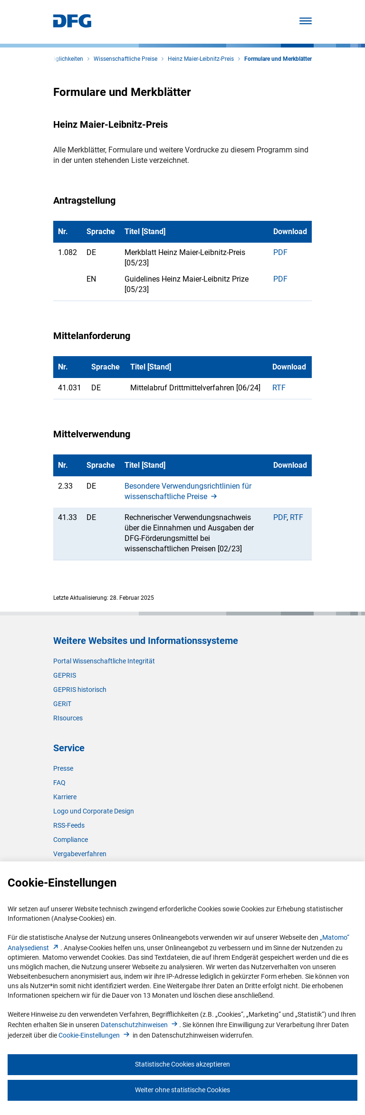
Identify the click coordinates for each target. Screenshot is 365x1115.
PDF (280, 252)
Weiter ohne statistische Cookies (182, 1090)
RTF (279, 387)
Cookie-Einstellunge (94, 1035)
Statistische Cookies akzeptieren (182, 1064)
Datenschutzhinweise (140, 1025)
